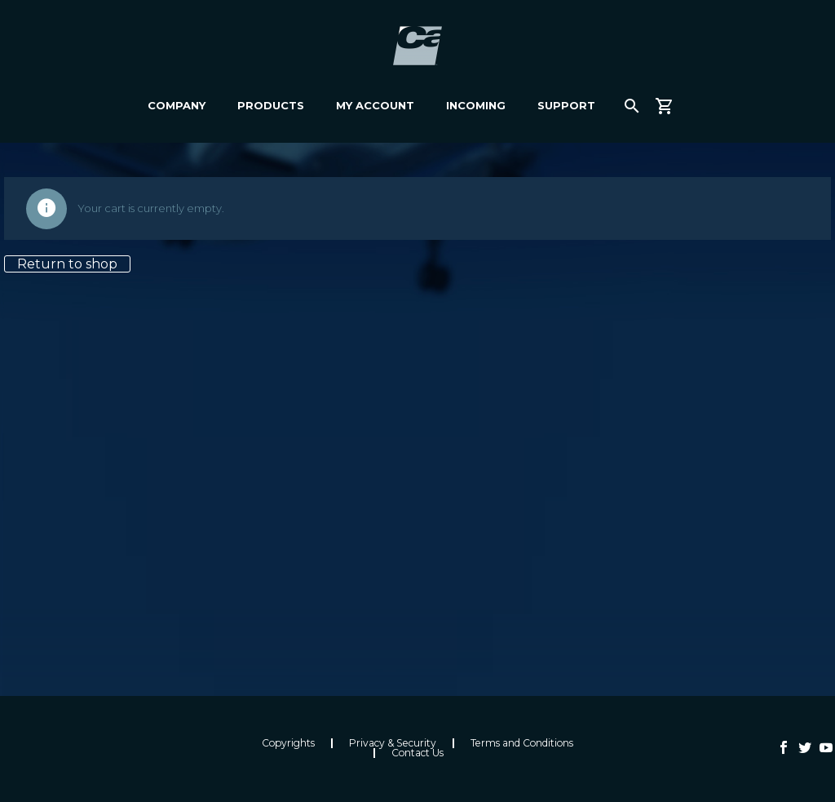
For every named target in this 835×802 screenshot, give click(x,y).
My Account (375, 105)
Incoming (476, 105)
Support (566, 105)
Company (176, 105)
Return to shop (67, 264)
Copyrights (288, 743)
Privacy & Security (392, 743)
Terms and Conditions (522, 743)
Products (270, 105)
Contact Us (417, 753)
